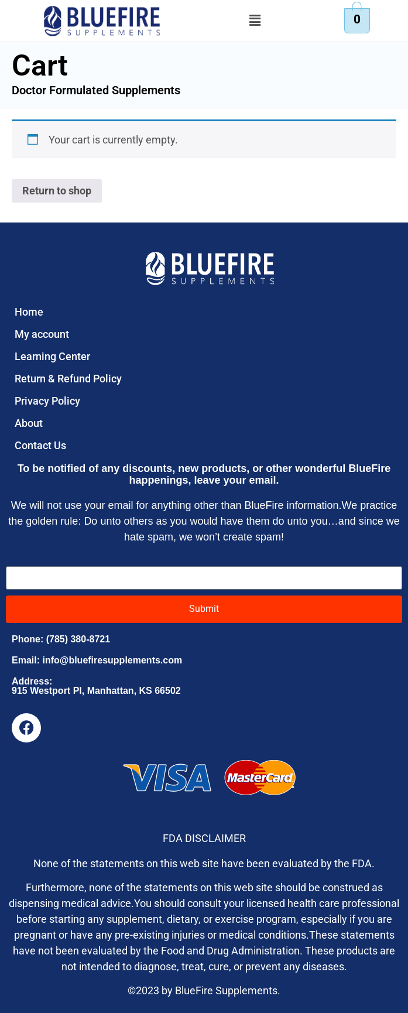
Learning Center (52, 356)
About (29, 423)
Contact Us (40, 445)
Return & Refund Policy (68, 378)
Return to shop (56, 190)
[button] (255, 21)
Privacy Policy (47, 401)
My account (42, 334)
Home (29, 312)
